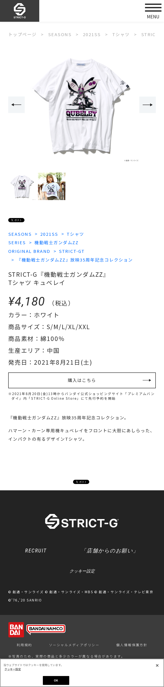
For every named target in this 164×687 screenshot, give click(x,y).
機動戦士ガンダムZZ (56, 242)
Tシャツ (75, 234)
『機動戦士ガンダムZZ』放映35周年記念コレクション (75, 260)
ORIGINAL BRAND (29, 251)
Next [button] (147, 104)
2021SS (49, 234)
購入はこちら (82, 380)
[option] (82, 105)
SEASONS (20, 234)
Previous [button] (16, 104)
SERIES (17, 242)
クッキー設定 (82, 571)
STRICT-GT (72, 251)
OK (56, 681)
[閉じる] (157, 666)
